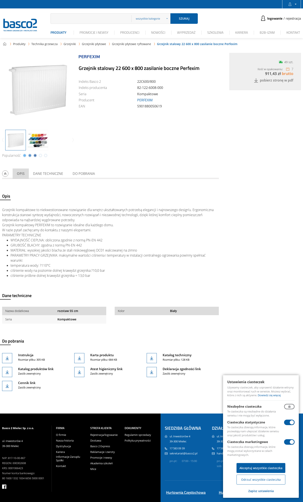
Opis (21, 173)
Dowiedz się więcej (269, 395)
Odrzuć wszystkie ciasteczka (261, 480)
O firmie (61, 435)
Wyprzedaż (186, 32)
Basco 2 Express (100, 446)
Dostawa (95, 440)
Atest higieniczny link (106, 369)
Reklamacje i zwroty (102, 452)
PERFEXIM (145, 100)
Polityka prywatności (138, 440)
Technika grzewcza (44, 44)
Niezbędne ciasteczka (244, 406)
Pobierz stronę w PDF (273, 80)
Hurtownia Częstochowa (186, 492)
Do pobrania (84, 173)
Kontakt (293, 32)
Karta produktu (102, 355)
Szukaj (184, 18)
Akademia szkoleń (101, 463)
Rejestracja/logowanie (104, 435)
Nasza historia (65, 440)
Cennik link (27, 383)
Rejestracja (293, 18)
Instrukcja (25, 355)
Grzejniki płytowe (94, 44)
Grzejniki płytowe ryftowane (131, 44)
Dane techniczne (48, 173)
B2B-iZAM (267, 32)
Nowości (158, 32)
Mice (93, 469)
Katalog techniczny (177, 355)
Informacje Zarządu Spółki (68, 458)
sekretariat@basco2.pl (183, 453)
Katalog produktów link (36, 369)
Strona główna (4, 43)
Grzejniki (70, 44)
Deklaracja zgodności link (182, 369)
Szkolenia (215, 32)
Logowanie (274, 18)
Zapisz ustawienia (261, 491)
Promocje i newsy (94, 32)
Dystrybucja (63, 446)
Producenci (129, 32)
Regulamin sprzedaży (138, 435)
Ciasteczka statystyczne (246, 422)
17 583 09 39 (177, 448)
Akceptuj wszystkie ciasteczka (260, 468)
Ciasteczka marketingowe (247, 442)
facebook (4, 487)
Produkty (58, 32)
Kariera (241, 32)
